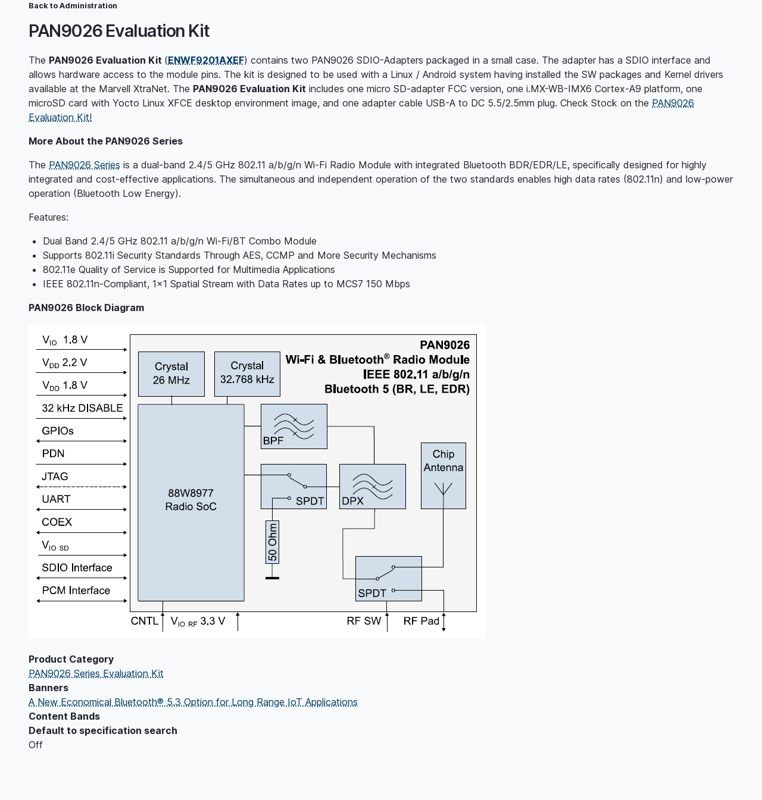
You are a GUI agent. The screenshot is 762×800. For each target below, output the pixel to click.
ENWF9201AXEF (206, 60)
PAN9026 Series (84, 165)
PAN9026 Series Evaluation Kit (96, 673)
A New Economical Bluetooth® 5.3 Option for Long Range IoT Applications (193, 702)
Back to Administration (73, 5)
